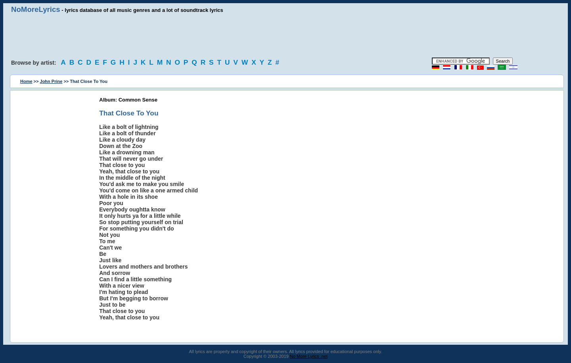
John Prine (51, 81)
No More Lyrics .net (309, 356)
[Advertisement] (285, 36)
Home (26, 81)
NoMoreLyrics (35, 9)
